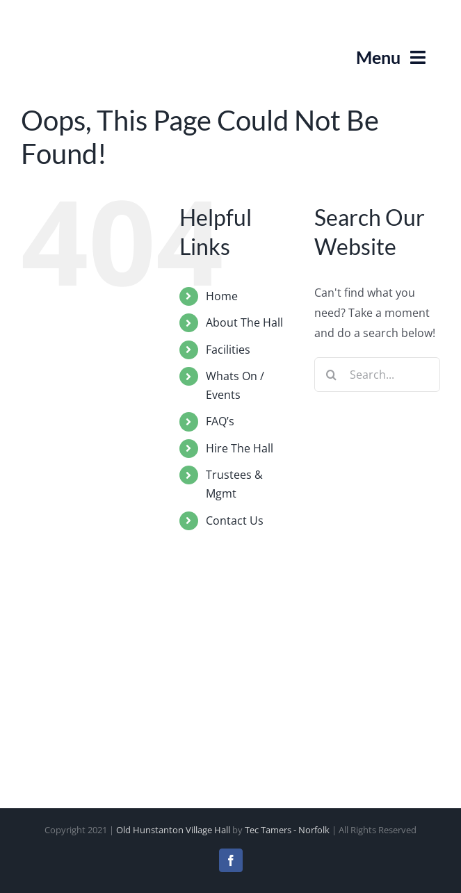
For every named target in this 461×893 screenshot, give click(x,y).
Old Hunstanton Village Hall (173, 830)
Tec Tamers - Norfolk (287, 830)
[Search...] (377, 374)
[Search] (331, 374)
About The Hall (244, 322)
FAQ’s (220, 421)
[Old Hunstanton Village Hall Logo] (56, 16)
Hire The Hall (239, 448)
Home (222, 296)
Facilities (228, 349)
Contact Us (235, 520)
